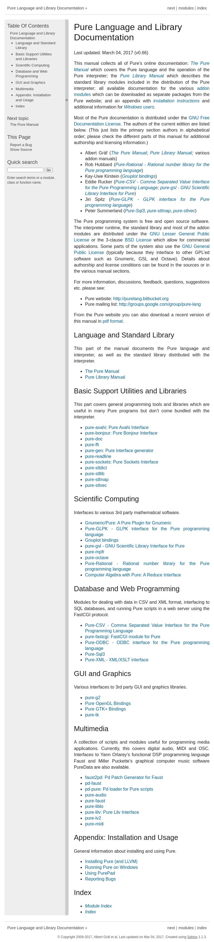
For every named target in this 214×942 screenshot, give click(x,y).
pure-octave (97, 557)
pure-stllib (94, 473)
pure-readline (98, 456)
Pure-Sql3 (95, 654)
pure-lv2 (93, 818)
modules (185, 8)
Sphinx (192, 937)
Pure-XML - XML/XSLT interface (116, 659)
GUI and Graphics (30, 82)
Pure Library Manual (105, 377)
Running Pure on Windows (111, 867)
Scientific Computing (33, 65)
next (171, 8)
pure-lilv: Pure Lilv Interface (112, 812)
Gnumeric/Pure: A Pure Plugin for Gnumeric (128, 523)
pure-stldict (96, 467)
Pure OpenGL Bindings (108, 703)
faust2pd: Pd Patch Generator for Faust (124, 777)
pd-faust (93, 783)
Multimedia (24, 89)
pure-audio (95, 795)
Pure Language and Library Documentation (45, 8)
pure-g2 (92, 697)
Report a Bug (21, 145)
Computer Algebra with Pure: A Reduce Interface (133, 575)
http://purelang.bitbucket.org (141, 298)
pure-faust (95, 800)
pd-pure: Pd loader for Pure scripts (119, 789)
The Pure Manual (102, 371)
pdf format (113, 321)
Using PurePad (100, 873)
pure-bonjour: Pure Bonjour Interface (121, 433)
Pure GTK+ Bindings (105, 709)
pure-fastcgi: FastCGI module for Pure (122, 636)
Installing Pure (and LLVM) (111, 861)
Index (20, 106)
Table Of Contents (28, 26)
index (202, 8)
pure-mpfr (94, 551)
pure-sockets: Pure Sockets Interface (121, 462)
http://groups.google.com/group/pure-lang (160, 304)
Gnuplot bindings (101, 540)
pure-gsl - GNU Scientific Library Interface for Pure (134, 546)
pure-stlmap (96, 479)
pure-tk (92, 714)
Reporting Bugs (100, 879)
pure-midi (94, 824)
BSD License (138, 240)
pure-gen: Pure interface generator (119, 450)
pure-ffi (92, 444)
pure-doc (94, 439)
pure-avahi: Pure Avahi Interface (117, 427)
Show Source (21, 149)
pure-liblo (94, 806)
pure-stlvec (96, 485)
